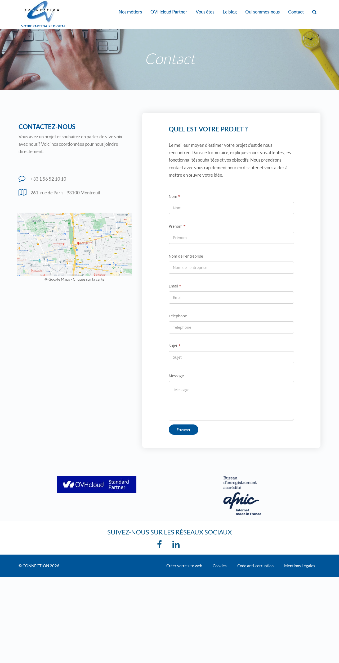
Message (176, 375)
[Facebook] (160, 546)
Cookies (220, 565)
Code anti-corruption (255, 565)
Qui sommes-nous (262, 12)
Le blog (230, 12)
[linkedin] (177, 546)
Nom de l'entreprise (186, 256)
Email (175, 286)
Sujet (174, 345)
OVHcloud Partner (168, 12)
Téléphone (178, 315)
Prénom (177, 226)
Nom (174, 196)
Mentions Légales (299, 565)
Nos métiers (130, 12)
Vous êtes (205, 12)
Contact (296, 12)
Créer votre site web (184, 565)
